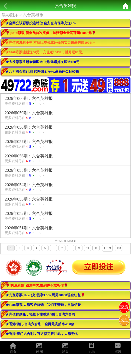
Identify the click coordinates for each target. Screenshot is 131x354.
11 (96, 248)
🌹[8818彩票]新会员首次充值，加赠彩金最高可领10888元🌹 (50, 33)
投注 (124, 320)
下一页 (107, 248)
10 (87, 248)
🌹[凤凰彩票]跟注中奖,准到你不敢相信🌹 (36, 285)
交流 (124, 307)
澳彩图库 (10, 15)
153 (119, 248)
